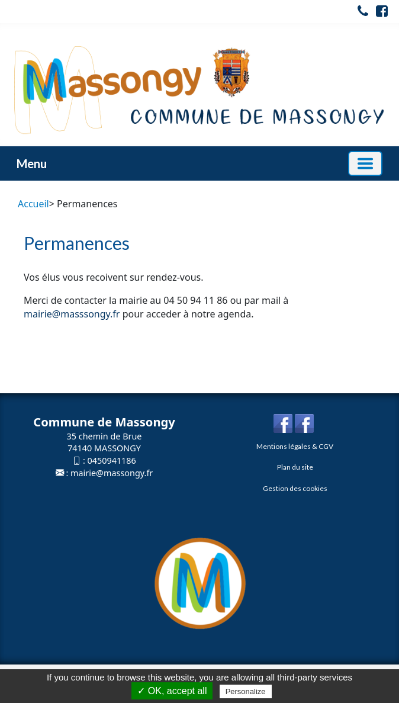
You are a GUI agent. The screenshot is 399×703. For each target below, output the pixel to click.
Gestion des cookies (295, 488)
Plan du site (295, 467)
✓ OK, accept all (172, 691)
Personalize (246, 691)
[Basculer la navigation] (365, 163)
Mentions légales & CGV (294, 446)
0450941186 (112, 460)
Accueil (33, 203)
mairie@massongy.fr (111, 473)
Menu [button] (32, 163)
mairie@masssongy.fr (72, 313)
